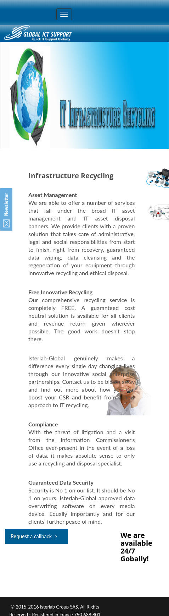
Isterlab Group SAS (59, 607)
